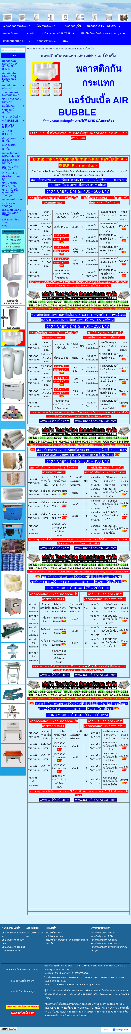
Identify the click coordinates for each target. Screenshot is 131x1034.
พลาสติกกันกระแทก (37, 48)
